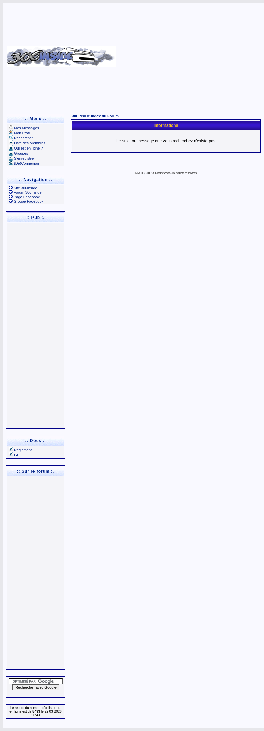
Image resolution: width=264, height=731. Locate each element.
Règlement (20, 450)
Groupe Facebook (26, 201)
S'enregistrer (22, 158)
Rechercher (21, 138)
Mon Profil (20, 133)
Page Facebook (24, 197)
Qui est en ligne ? (26, 148)
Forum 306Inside (25, 192)
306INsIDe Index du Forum (95, 116)
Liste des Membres (27, 143)
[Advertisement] (189, 54)
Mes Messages (24, 128)
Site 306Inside (23, 188)
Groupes (18, 153)
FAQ (15, 455)
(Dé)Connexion (24, 163)
